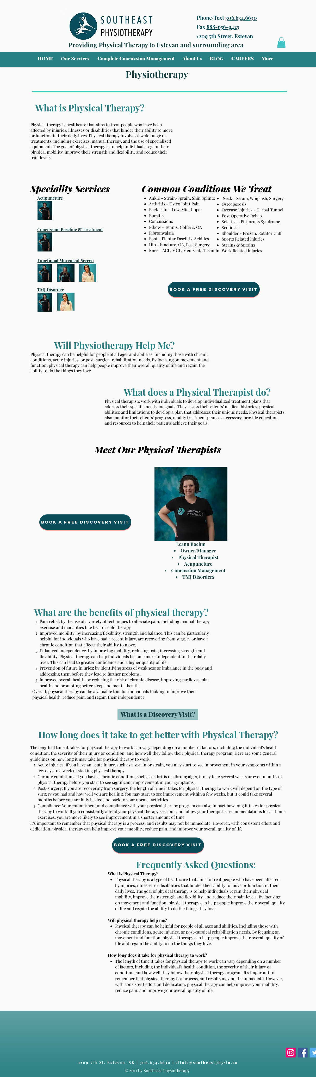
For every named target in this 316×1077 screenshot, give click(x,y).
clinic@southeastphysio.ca (207, 1062)
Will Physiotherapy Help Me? (114, 345)
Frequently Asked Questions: (196, 864)
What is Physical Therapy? (90, 108)
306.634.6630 (241, 17)
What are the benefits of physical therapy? (121, 612)
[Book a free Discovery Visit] (214, 289)
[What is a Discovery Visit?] (157, 714)
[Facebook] (303, 1052)
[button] (75, 58)
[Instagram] (291, 1052)
